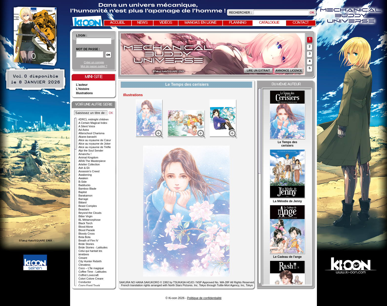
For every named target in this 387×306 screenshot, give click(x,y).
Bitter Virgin (85, 216)
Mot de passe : (88, 49)
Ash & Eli (84, 167)
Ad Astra (83, 129)
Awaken (83, 178)
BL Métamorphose (89, 219)
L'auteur (82, 85)
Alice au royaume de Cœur (94, 140)
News (142, 22)
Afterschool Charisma (91, 133)
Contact (301, 22)
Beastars (83, 209)
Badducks (84, 185)
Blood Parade (86, 230)
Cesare (82, 257)
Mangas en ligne (200, 22)
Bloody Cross (86, 233)
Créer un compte (94, 62)
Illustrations (84, 93)
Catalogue (269, 22)
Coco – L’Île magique (91, 268)
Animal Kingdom (88, 157)
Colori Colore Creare (90, 278)
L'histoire (82, 89)
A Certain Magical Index (92, 122)
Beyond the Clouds (89, 212)
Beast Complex (87, 205)
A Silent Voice (86, 126)
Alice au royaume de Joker (94, 143)
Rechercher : (240, 12)
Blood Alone (85, 226)
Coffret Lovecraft (88, 275)
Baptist (82, 192)
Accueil (117, 22)
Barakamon (85, 195)
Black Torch (85, 223)
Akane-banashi (87, 136)
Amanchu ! (85, 154)
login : (81, 35)
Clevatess (84, 264)
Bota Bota (84, 237)
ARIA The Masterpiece (92, 160)
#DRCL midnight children (93, 119)
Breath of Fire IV (88, 240)
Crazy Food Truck (89, 285)
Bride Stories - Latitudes (92, 247)
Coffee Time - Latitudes (92, 271)
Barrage (83, 198)
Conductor (84, 282)
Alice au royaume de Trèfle (94, 147)
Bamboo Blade (87, 188)
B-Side (82, 181)
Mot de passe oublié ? (94, 66)
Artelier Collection (89, 164)
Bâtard (82, 202)
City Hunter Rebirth (90, 261)
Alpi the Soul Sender (90, 150)
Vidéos (165, 22)
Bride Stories (86, 243)
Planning (237, 22)
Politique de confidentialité (204, 298)
